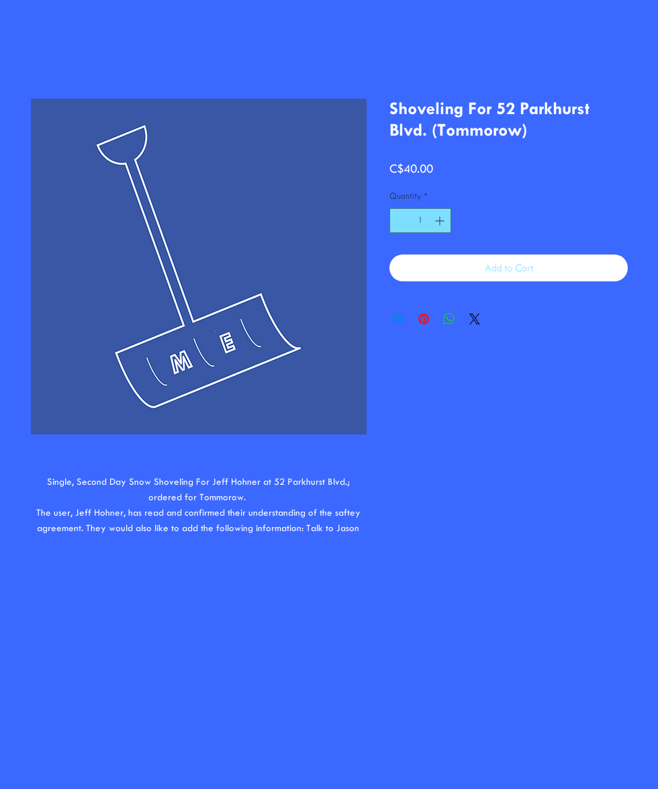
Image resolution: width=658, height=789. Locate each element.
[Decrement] (399, 220)
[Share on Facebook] (398, 319)
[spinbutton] (420, 220)
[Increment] (440, 220)
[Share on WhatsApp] (449, 319)
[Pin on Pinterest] (424, 319)
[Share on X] (475, 319)
